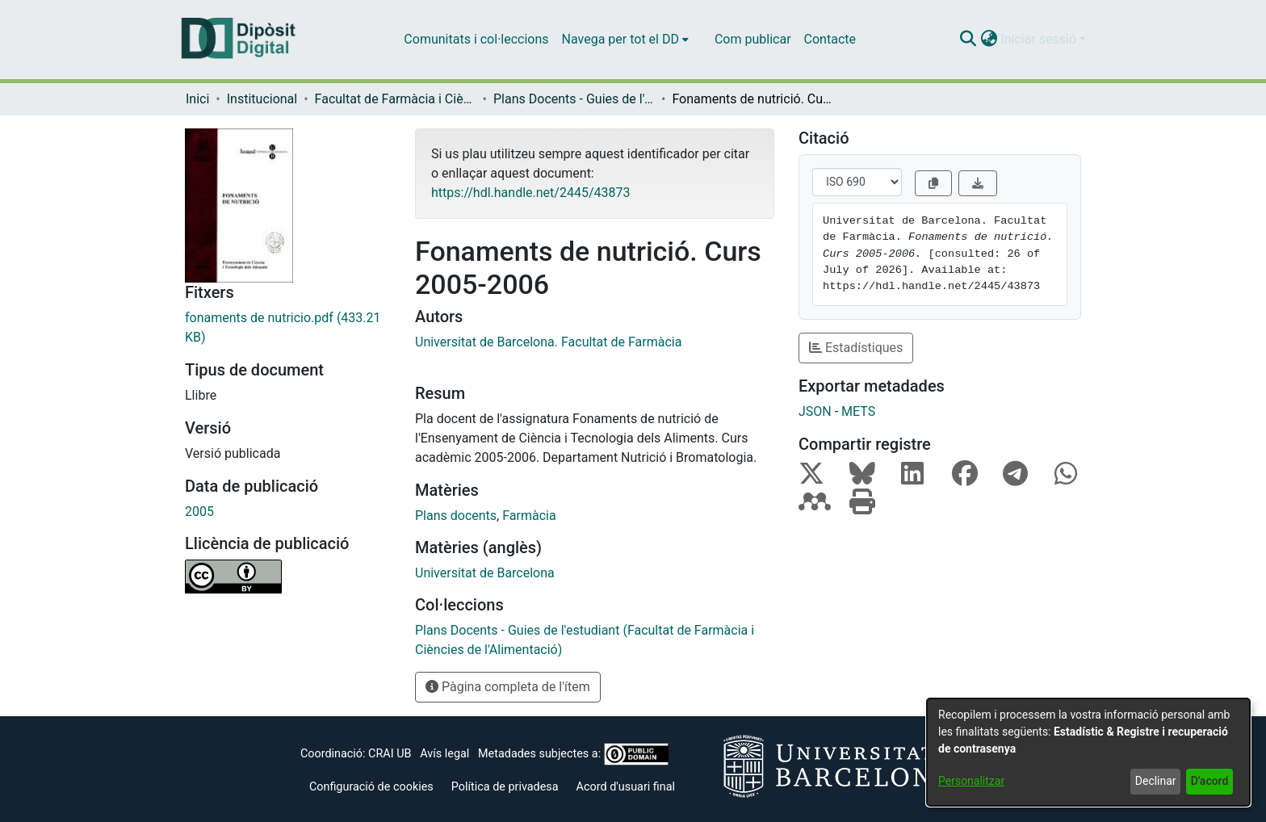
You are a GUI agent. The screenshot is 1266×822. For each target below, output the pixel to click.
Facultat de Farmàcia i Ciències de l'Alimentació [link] (395, 99)
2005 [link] (199, 511)
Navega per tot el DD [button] (620, 39)
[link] (288, 327)
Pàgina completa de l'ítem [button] (507, 686)
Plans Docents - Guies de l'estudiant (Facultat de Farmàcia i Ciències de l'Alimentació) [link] (574, 99)
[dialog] (1088, 752)
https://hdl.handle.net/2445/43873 (530, 192)
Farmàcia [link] (528, 515)
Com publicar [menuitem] (753, 39)
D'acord (1210, 780)
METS (858, 411)
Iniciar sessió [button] (1039, 39)
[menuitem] (625, 39)
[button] (968, 39)
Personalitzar (971, 780)
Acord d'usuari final (626, 787)
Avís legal (444, 754)
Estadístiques (856, 347)
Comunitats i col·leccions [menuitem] (476, 39)
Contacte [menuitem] (830, 39)
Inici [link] (197, 99)
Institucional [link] (262, 99)
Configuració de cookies (371, 787)
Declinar (1155, 780)
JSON (815, 411)
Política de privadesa (505, 787)
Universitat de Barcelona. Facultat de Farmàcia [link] (548, 342)
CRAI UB (389, 754)
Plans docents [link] (456, 515)
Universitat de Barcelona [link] (485, 573)
